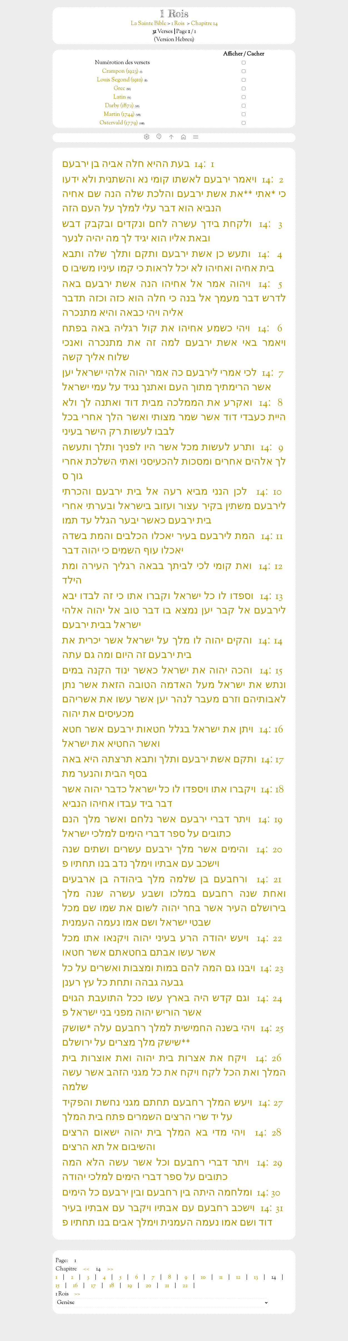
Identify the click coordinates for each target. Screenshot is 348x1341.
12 (238, 1278)
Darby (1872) (119, 106)
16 (75, 1286)
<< (86, 1269)
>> (110, 1269)
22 (185, 1286)
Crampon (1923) (120, 71)
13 (256, 1278)
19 (130, 1286)
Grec (119, 89)
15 (57, 1286)
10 (203, 1278)
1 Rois (178, 24)
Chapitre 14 (204, 24)
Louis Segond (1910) (120, 80)
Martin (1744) (119, 115)
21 (167, 1286)
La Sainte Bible (149, 24)
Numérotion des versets (122, 63)
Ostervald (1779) (119, 123)
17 (93, 1286)
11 (221, 1278)
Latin (119, 97)
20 (148, 1286)
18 (112, 1286)
